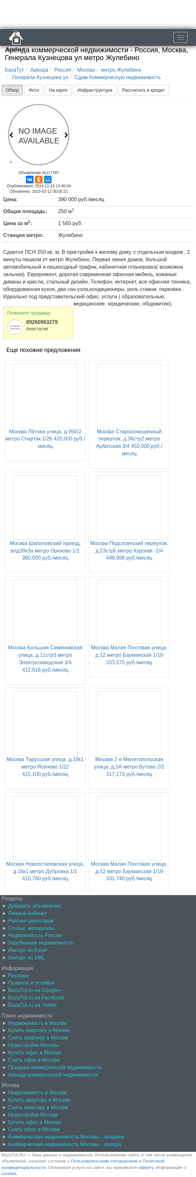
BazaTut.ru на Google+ (34, 990)
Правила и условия (31, 983)
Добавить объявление (34, 906)
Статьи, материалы (31, 928)
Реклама (18, 975)
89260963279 (42, 322)
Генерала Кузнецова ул (39, 77)
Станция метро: (23, 235)
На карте (58, 90)
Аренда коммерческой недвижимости (53, 1075)
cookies (9, 1173)
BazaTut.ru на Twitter (32, 1005)
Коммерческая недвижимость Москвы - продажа (66, 1137)
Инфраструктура (94, 90)
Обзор (12, 90)
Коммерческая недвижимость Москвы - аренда (64, 1144)
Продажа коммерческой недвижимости (54, 1067)
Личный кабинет (27, 913)
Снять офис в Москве (34, 1060)
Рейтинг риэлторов (31, 921)
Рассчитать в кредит (143, 90)
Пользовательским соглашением (104, 1161)
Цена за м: (17, 223)
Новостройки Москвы (33, 1045)
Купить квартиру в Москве (39, 1030)
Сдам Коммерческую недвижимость (118, 77)
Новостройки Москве (33, 1115)
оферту (146, 1167)
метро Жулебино (121, 70)
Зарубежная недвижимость (40, 942)
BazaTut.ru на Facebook (36, 997)
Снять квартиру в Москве (38, 1037)
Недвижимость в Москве (37, 1023)
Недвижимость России (35, 935)
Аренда (39, 70)
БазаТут (14, 70)
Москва (86, 70)
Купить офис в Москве (35, 1052)
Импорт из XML (26, 957)
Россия (62, 70)
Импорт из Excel (27, 950)
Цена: (10, 199)
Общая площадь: (25, 211)
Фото (34, 90)
